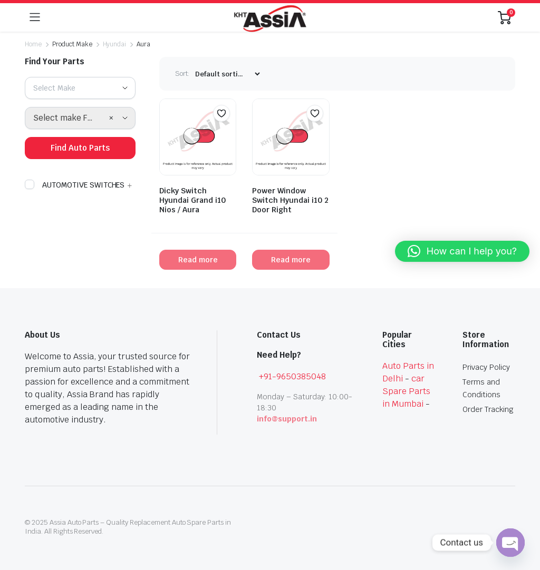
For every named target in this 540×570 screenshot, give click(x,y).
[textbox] (58, 88)
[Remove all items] (111, 118)
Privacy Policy (486, 367)
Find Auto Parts (80, 148)
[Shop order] (227, 74)
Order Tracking (488, 409)
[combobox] (80, 88)
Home (33, 44)
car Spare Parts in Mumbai (406, 391)
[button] (221, 113)
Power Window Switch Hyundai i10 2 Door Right (290, 200)
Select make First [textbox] (67, 118)
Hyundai (115, 44)
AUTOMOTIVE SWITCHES (74, 185)
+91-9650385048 (292, 376)
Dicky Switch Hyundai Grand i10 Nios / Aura (192, 200)
